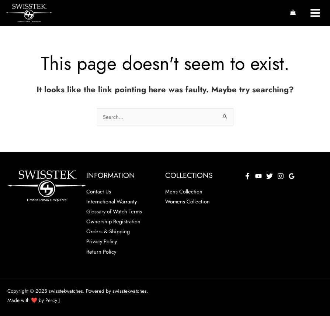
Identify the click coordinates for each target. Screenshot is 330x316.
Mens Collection (183, 191)
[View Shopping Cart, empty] (293, 12)
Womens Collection (187, 201)
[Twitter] (269, 176)
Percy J (52, 300)
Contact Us (98, 191)
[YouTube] (258, 176)
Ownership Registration (113, 221)
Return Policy (101, 251)
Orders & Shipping (108, 231)
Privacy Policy (101, 241)
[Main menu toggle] (315, 13)
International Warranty (111, 201)
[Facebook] (247, 176)
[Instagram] (280, 176)
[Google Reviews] (291, 176)
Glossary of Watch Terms (114, 211)
